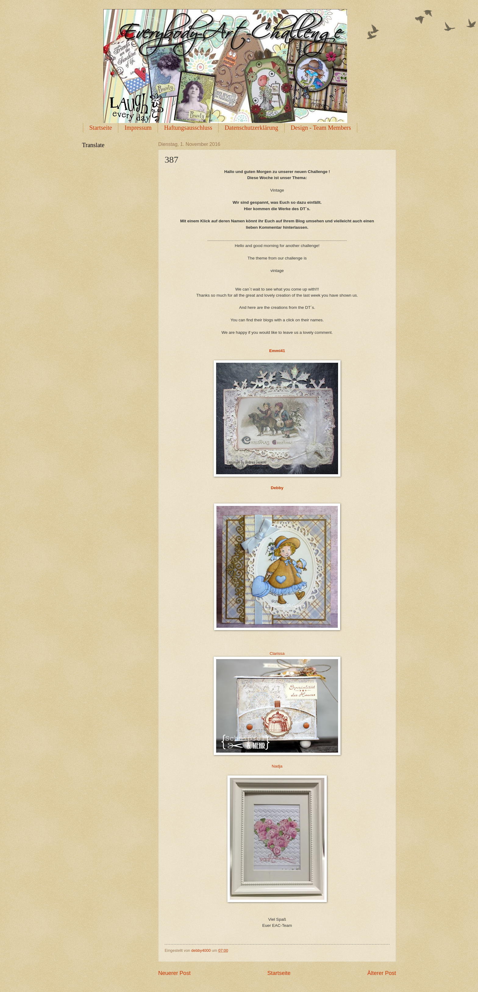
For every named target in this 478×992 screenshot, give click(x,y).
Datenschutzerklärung (251, 127)
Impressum (138, 127)
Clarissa (277, 653)
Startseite (100, 127)
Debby (277, 487)
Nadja (277, 766)
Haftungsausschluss (188, 127)
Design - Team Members (321, 127)
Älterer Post (381, 973)
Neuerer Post (174, 973)
